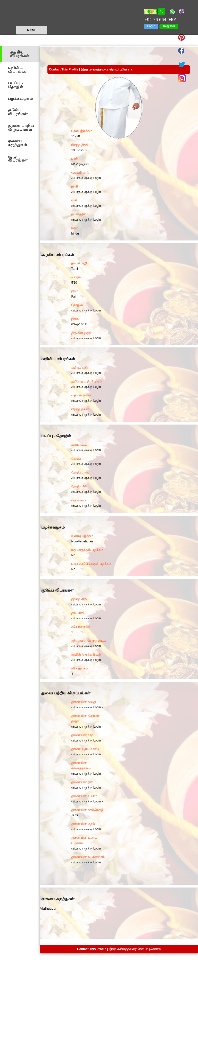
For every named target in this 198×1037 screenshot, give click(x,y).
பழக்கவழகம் (20, 98)
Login (151, 26)
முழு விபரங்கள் (18, 158)
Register (169, 26)
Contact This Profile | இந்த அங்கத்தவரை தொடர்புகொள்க (91, 69)
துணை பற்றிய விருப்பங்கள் (21, 127)
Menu (32, 30)
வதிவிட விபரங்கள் (18, 69)
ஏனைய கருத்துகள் (17, 143)
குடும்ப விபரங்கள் (18, 112)
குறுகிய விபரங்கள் (20, 54)
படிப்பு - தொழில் (15, 85)
